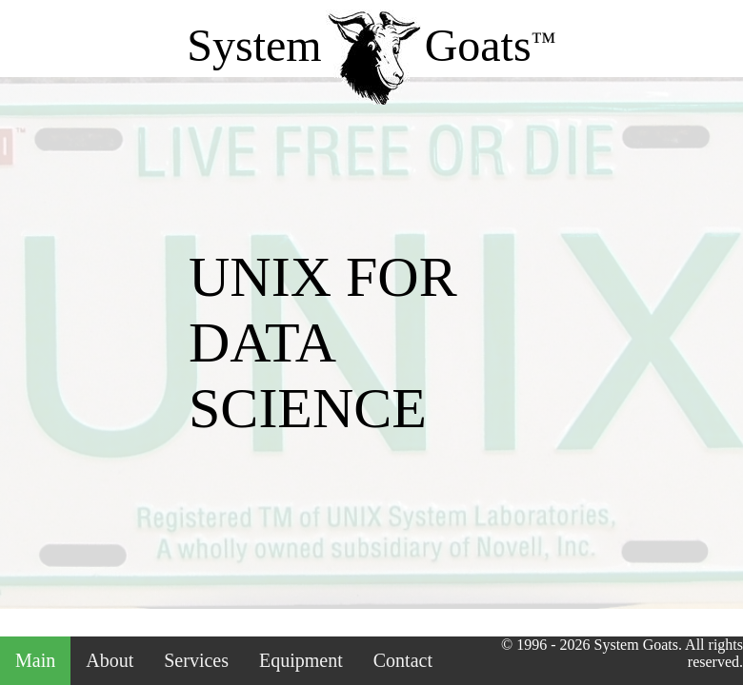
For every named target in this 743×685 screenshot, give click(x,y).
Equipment (301, 660)
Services (196, 660)
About (109, 660)
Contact (402, 660)
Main (35, 660)
